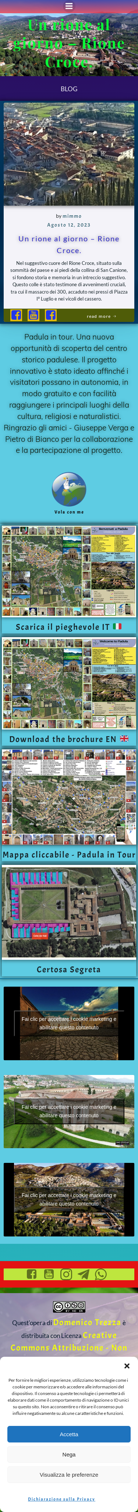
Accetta (69, 1434)
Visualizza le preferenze (69, 1475)
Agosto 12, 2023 (69, 225)
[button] (127, 1366)
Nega (69, 1454)
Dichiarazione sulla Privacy (61, 1499)
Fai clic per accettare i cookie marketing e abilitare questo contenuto (69, 1023)
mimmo (72, 216)
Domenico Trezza (87, 1322)
